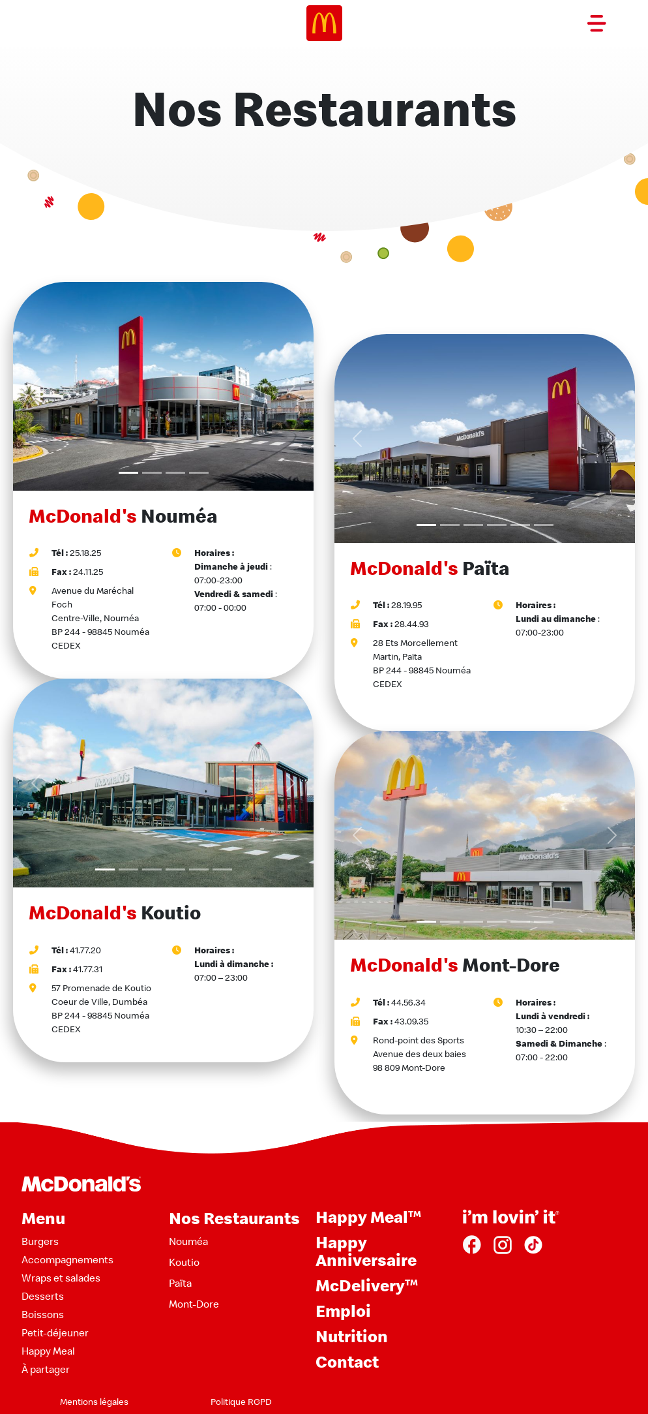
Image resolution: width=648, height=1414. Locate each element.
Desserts (43, 1295)
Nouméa (188, 1241)
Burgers (40, 1241)
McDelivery (367, 1285)
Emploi (343, 1310)
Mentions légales (94, 1401)
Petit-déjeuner (55, 1332)
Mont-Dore (194, 1303)
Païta (180, 1282)
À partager (46, 1369)
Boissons (43, 1314)
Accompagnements (67, 1259)
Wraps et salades (61, 1277)
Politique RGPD (241, 1401)
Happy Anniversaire (366, 1250)
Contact (347, 1361)
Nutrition (352, 1336)
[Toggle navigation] (596, 23)
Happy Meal (48, 1350)
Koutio (184, 1261)
